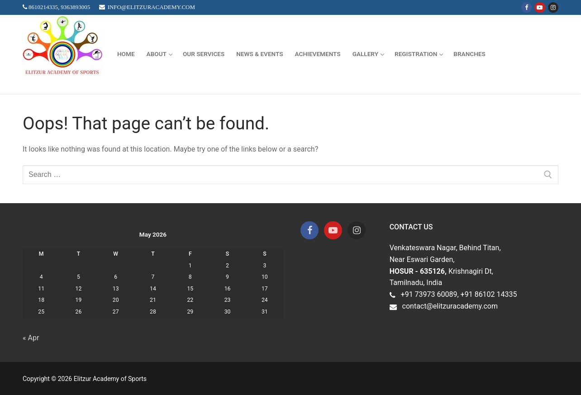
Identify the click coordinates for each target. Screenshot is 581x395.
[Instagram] (553, 7)
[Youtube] (539, 7)
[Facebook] (526, 7)
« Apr (31, 337)
